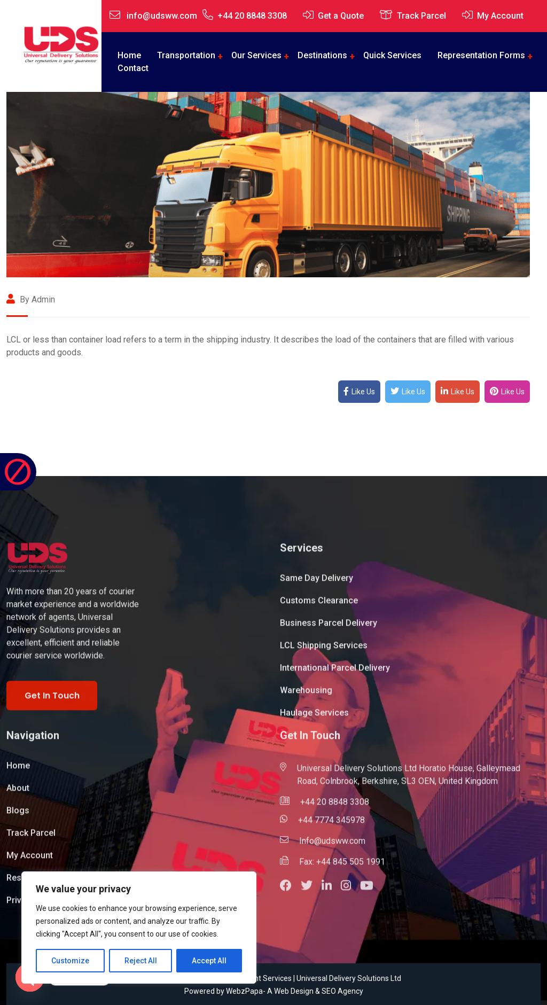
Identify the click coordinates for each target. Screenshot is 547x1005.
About (17, 793)
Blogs (17, 816)
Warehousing (306, 695)
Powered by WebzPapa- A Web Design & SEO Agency (273, 991)
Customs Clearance (319, 606)
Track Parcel (421, 16)
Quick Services (392, 55)
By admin (30, 299)
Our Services (256, 55)
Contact (133, 68)
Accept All (209, 960)
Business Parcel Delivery (328, 628)
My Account (500, 16)
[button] (290, 892)
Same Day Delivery (316, 583)
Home (18, 771)
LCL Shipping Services (324, 650)
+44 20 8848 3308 (252, 16)
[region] (138, 927)
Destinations (322, 55)
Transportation (186, 55)
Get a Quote (341, 16)
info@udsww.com (162, 16)
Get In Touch (52, 700)
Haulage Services (314, 718)
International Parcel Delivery (335, 673)
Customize (70, 960)
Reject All (140, 960)
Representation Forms (481, 55)
